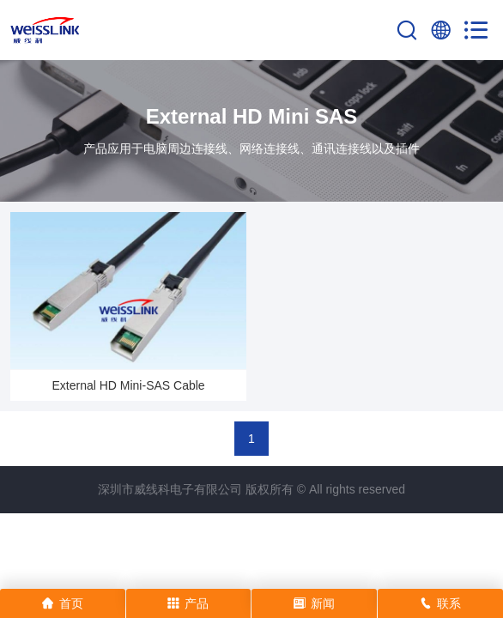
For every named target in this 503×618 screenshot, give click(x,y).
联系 (440, 603)
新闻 (314, 603)
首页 (62, 603)
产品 (188, 603)
